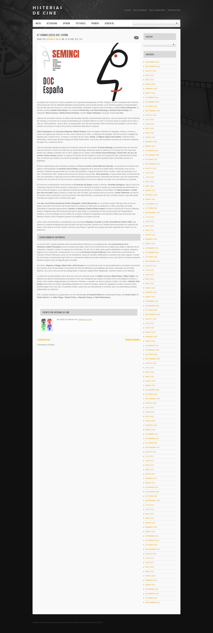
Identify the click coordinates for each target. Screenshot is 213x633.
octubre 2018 (151, 394)
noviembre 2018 (152, 390)
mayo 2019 (149, 372)
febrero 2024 (151, 142)
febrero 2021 (151, 292)
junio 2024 (149, 124)
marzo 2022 (150, 235)
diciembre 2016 (151, 487)
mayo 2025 (149, 75)
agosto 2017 (150, 452)
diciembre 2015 (151, 536)
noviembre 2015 (152, 540)
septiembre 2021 (152, 261)
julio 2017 (149, 456)
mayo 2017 (149, 465)
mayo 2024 (149, 128)
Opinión (66, 23)
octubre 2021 (151, 257)
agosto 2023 (150, 168)
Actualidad (52, 23)
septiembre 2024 (152, 111)
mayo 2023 (149, 182)
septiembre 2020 (152, 314)
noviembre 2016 (152, 492)
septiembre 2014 (152, 602)
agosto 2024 (150, 115)
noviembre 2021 (152, 252)
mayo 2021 (149, 279)
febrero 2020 (151, 337)
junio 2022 (149, 221)
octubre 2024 (151, 106)
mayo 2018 (149, 416)
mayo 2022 (149, 226)
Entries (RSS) (79, 622)
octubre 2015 (151, 545)
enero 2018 (150, 430)
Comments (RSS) (95, 622)
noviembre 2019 (152, 350)
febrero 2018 (151, 425)
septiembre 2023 (152, 164)
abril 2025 (149, 80)
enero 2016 (150, 531)
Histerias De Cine (52, 39)
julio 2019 (149, 368)
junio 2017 (149, 461)
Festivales (80, 23)
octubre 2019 (151, 354)
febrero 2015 (151, 580)
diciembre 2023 (151, 150)
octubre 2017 (151, 443)
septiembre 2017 (152, 447)
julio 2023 (149, 173)
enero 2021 (150, 297)
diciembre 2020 (151, 301)
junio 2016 (149, 509)
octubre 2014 (151, 598)
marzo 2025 (150, 84)
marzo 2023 (150, 190)
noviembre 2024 (152, 102)
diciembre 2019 (151, 345)
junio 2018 (149, 412)
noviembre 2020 (152, 306)
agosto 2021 (150, 266)
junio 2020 (149, 328)
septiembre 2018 (152, 399)
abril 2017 (149, 469)
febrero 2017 (151, 478)
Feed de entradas (140, 10)
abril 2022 (149, 230)
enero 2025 (150, 93)
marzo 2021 (150, 288)
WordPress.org (174, 10)
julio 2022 (149, 217)
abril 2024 (149, 133)
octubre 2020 (151, 310)
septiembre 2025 (152, 66)
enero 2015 (150, 585)
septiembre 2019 (152, 359)
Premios (95, 23)
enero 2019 (150, 385)
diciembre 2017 (151, 434)
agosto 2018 (150, 403)
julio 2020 (149, 323)
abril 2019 (149, 376)
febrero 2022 (151, 239)
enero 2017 (150, 483)
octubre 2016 (151, 496)
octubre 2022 (151, 208)
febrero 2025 (151, 88)
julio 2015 (149, 558)
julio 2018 (149, 407)
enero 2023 (150, 199)
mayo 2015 (149, 567)
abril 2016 (149, 518)
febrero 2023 (151, 195)
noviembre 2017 (152, 438)
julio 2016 (149, 505)
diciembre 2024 (151, 97)
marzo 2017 (150, 474)
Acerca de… (110, 23)
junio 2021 (149, 275)
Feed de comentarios (157, 10)
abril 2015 (149, 571)
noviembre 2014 (152, 593)
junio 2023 (149, 177)
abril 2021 (149, 283)
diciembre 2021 (151, 248)
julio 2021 (149, 270)
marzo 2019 (150, 381)
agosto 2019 (150, 363)
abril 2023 (149, 186)
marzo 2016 (150, 523)
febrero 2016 (151, 527)
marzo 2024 (150, 137)
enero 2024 (150, 146)
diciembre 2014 (151, 589)
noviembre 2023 (152, 155)
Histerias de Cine (39, 622)
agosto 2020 (150, 319)
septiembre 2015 (152, 549)
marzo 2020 (150, 332)
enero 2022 (150, 244)
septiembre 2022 (152, 213)
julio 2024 (149, 119)
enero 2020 (150, 341)
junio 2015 (149, 562)
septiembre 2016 (152, 500)
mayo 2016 (149, 514)
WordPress (68, 622)
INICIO (38, 23)
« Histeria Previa (43, 339)
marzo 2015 (150, 576)
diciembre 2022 (151, 204)
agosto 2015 (150, 554)
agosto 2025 (150, 71)
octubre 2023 (151, 159)
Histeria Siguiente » (133, 339)
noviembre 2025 (152, 62)
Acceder (127, 10)
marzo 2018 (150, 421)
